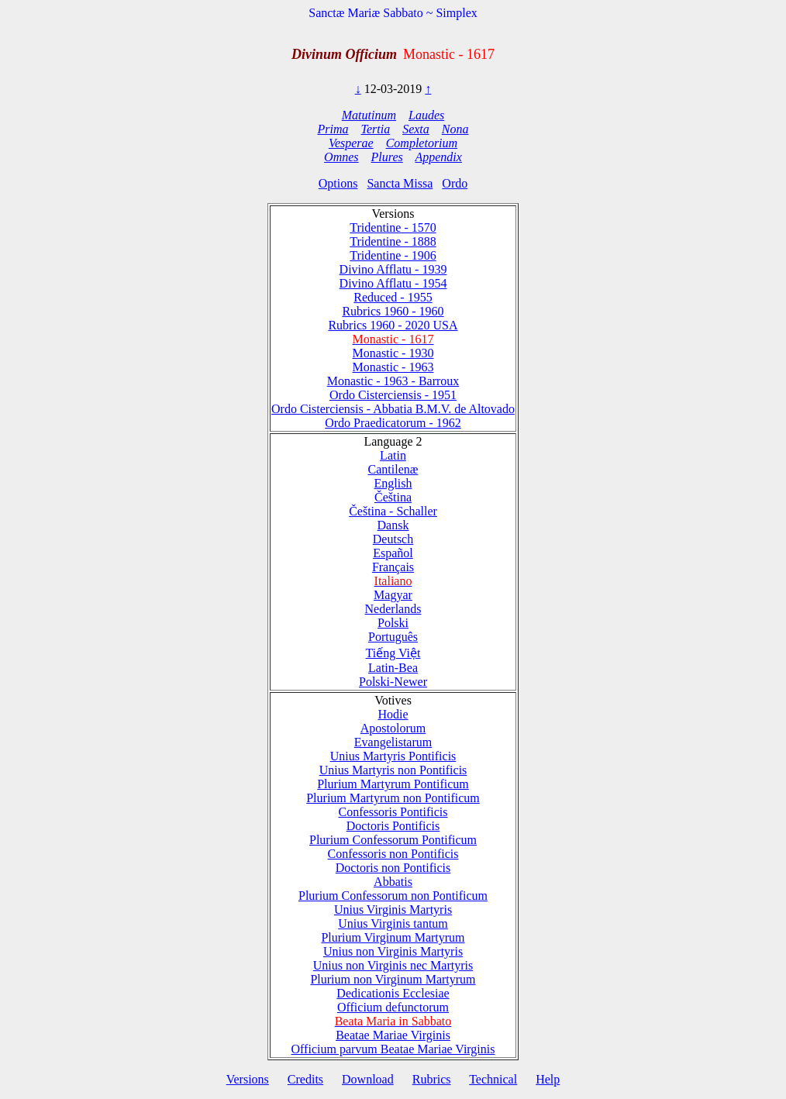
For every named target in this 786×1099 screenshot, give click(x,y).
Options (338, 183)
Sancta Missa (400, 183)
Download (368, 1079)
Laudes (426, 115)
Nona (455, 129)
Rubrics (431, 1079)
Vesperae (351, 143)
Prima (333, 129)
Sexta (415, 129)
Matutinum (369, 115)
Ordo (454, 183)
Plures (387, 157)
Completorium (421, 143)
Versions (247, 1079)
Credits (305, 1079)
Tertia (376, 129)
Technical (493, 1079)
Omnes (341, 157)
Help (548, 1079)
